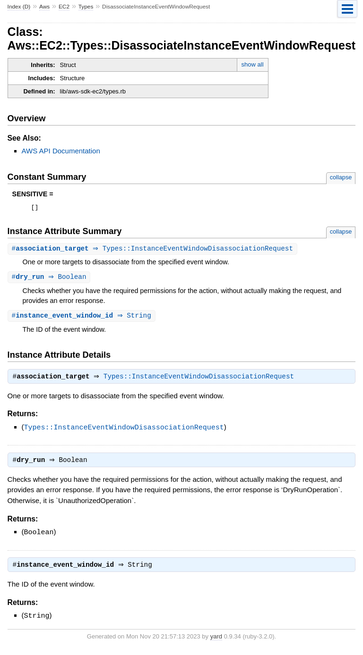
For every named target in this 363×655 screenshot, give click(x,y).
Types (86, 6)
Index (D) (19, 6)
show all (253, 64)
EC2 (64, 6)
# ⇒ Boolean (50, 279)
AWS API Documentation (61, 151)
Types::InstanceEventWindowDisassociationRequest (201, 380)
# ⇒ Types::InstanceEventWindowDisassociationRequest (153, 250)
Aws (44, 6)
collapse (341, 177)
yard (216, 640)
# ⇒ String (83, 318)
